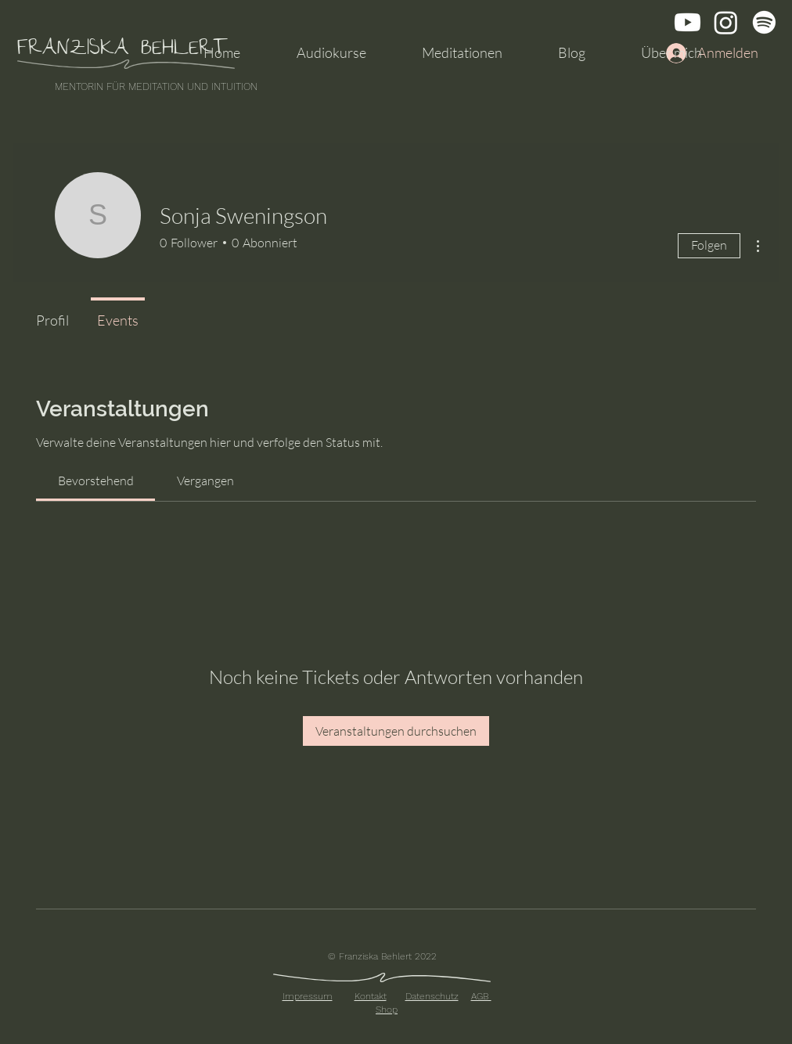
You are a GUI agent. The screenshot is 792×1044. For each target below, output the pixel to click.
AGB (481, 996)
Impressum (308, 996)
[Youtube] (687, 22)
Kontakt (371, 996)
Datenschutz (432, 996)
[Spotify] (764, 22)
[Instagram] (726, 22)
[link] (96, 480)
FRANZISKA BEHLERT (122, 50)
